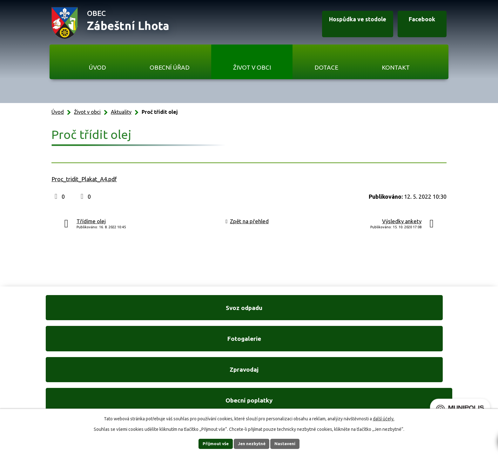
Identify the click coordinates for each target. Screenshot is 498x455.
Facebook (417, 23)
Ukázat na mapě (331, 386)
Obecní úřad (170, 67)
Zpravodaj (302, 311)
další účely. (383, 418)
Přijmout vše (211, 443)
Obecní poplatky (407, 311)
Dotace (326, 67)
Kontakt (396, 67)
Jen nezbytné (251, 443)
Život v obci (252, 67)
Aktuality (121, 112)
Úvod (97, 67)
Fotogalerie (196, 311)
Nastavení (289, 443)
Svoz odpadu (90, 311)
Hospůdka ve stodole (345, 23)
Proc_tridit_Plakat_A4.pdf (84, 179)
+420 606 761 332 (181, 373)
